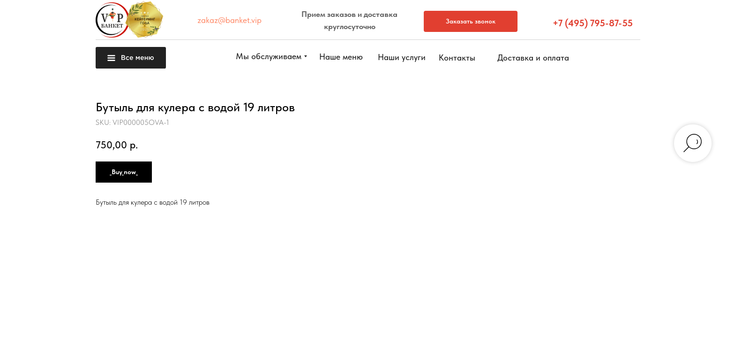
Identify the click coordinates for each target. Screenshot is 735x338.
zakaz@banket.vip (229, 20)
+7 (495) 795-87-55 (593, 23)
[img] (713, 315)
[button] (713, 192)
